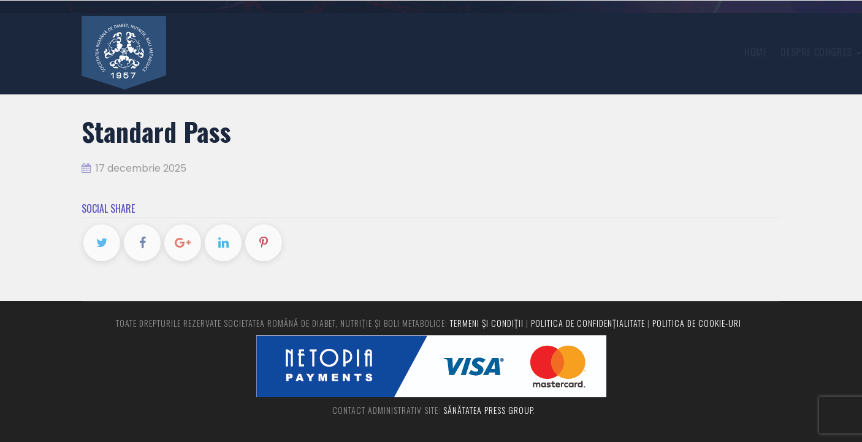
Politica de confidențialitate (588, 322)
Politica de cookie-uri (696, 322)
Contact (746, 52)
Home (384, 52)
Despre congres (450, 52)
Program (693, 52)
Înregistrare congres (553, 52)
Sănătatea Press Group (488, 409)
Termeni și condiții (487, 322)
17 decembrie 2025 (134, 168)
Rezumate (638, 52)
